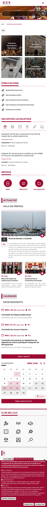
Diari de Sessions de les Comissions (17, 100)
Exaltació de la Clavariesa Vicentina (33, 281)
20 (5, 389)
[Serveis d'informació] (33, 425)
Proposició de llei (7, 139)
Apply (43, 13)
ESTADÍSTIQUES (8, 480)
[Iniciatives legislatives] (14, 433)
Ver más (42, 236)
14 (11, 385)
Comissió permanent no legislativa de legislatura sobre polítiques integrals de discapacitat (20, 343)
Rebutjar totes (28, 504)
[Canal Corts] (14, 425)
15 (17, 385)
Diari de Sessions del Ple (13, 95)
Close (44, 460)
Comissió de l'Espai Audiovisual (16, 316)
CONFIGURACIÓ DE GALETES (23, 459)
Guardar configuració (8, 498)
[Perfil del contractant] (23, 433)
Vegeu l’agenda (24, 358)
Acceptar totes (40, 504)
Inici (2, 24)
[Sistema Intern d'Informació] (23, 425)
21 (11, 389)
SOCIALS (6, 486)
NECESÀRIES (7, 470)
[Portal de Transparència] (5, 433)
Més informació (23, 467)
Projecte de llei (6, 159)
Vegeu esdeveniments (23, 402)
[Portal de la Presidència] (5, 425)
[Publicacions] (42, 425)
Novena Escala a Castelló (21, 239)
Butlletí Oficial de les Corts (14, 90)
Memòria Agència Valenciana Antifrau (9, 281)
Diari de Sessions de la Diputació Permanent (20, 105)
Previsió (41, 397)
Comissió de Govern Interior (14, 331)
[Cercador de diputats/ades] (33, 433)
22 (17, 389)
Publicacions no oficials (13, 109)
